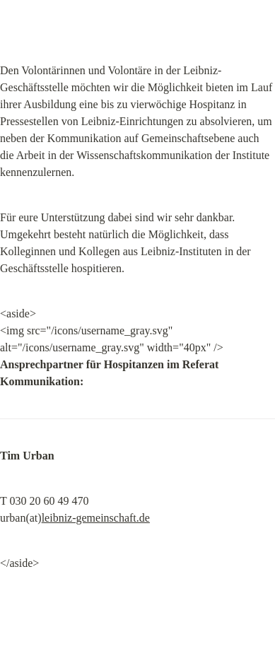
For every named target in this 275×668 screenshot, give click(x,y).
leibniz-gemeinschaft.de (96, 518)
